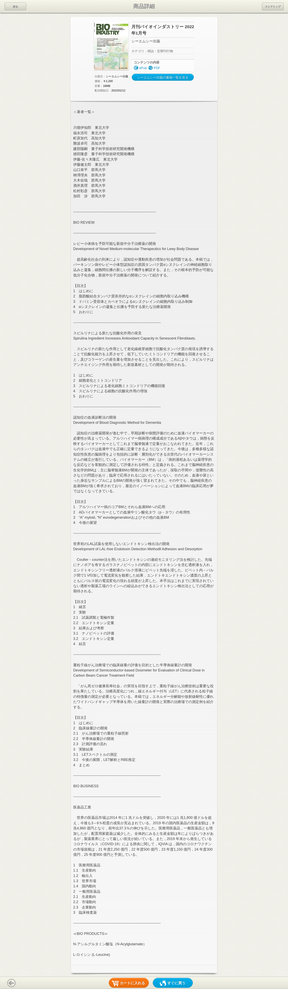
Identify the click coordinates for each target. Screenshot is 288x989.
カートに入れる (132, 983)
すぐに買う (176, 983)
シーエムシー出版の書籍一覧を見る (162, 77)
